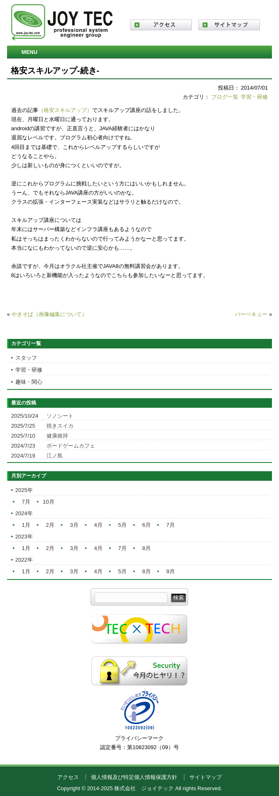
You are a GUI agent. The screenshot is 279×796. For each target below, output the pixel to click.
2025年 (24, 490)
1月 (26, 525)
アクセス (68, 777)
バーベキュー (251, 314)
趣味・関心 (28, 382)
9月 (170, 571)
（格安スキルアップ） (65, 110)
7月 (26, 502)
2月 (50, 525)
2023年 (24, 536)
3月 (74, 525)
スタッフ (26, 358)
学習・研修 (254, 97)
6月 (146, 525)
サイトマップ (205, 777)
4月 (98, 525)
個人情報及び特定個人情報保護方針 (134, 777)
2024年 (24, 513)
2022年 (24, 560)
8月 (146, 548)
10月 (48, 502)
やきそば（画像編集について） (49, 314)
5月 (122, 525)
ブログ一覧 (224, 97)
